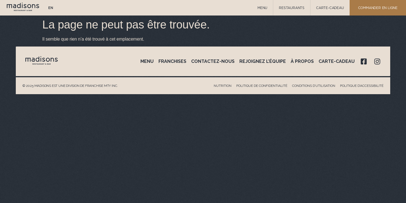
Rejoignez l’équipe (262, 61)
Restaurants (291, 8)
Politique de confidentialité (261, 86)
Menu (262, 8)
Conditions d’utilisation (313, 86)
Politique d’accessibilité (361, 86)
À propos (302, 61)
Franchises (172, 61)
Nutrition (222, 86)
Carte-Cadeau (330, 8)
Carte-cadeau (337, 61)
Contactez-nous (213, 61)
